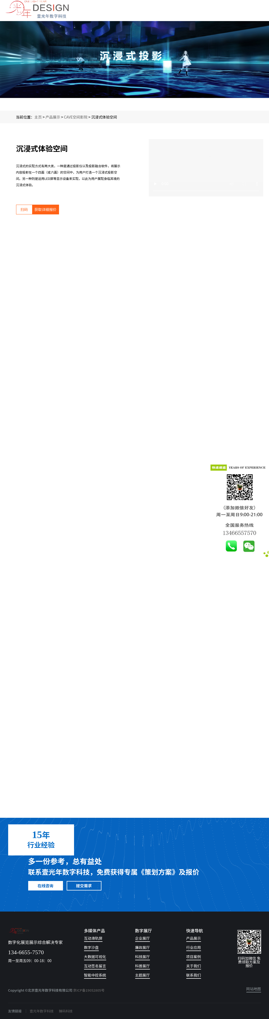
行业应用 (193, 948)
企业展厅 (142, 938)
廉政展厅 (142, 948)
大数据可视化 (95, 957)
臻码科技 (66, 1010)
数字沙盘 (91, 948)
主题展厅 (142, 975)
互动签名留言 (95, 966)
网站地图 (253, 989)
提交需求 (84, 885)
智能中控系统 (95, 975)
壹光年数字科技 (42, 1010)
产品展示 (53, 117)
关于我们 (193, 966)
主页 (38, 117)
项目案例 (193, 957)
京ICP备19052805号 (89, 990)
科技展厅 (142, 957)
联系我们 (193, 975)
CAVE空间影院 (76, 117)
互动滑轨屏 (93, 938)
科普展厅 (142, 966)
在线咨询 (45, 885)
